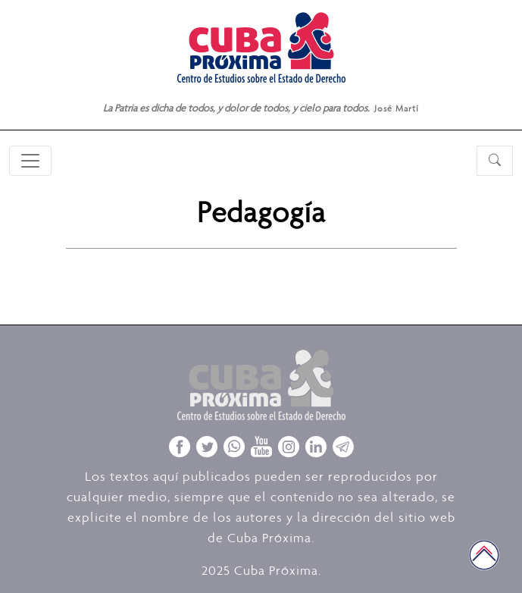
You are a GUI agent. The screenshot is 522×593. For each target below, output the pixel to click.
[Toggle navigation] (30, 161)
